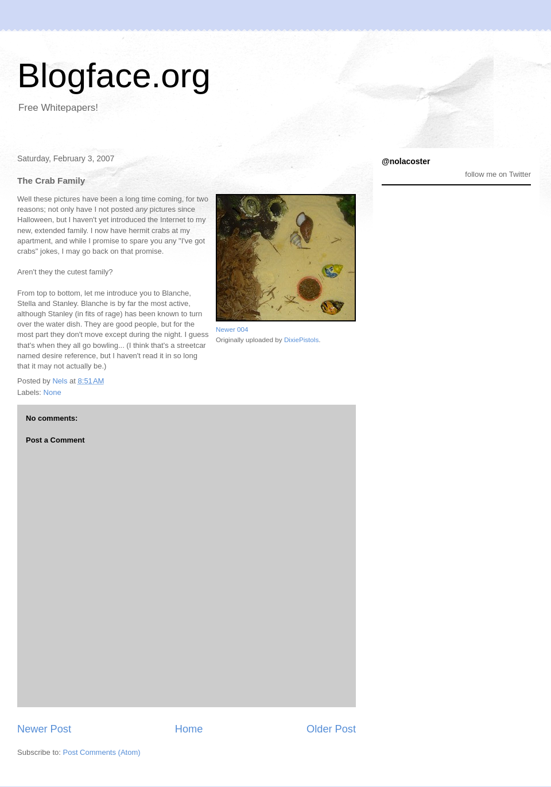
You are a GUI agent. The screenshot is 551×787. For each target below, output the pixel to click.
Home (189, 729)
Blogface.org (114, 75)
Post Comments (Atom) (102, 752)
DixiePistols (301, 339)
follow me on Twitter (498, 174)
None (52, 392)
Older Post (331, 729)
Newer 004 (232, 329)
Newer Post (44, 729)
